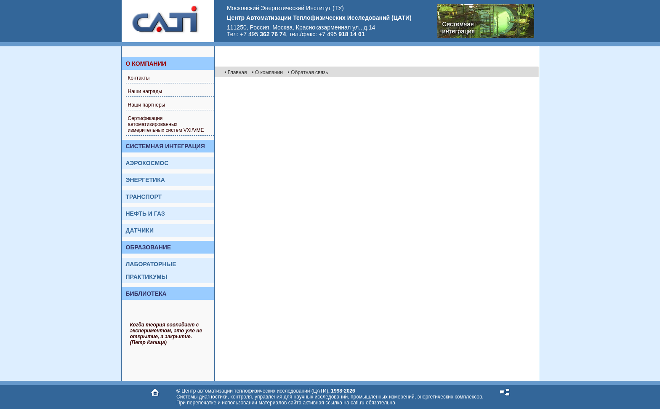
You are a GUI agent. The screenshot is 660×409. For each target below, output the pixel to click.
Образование (148, 247)
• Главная (235, 72)
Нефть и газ (145, 213)
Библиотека (146, 293)
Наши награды (145, 91)
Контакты (139, 78)
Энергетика (145, 179)
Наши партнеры (146, 105)
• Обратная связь (308, 72)
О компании (146, 63)
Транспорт (144, 196)
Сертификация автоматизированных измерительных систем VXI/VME (166, 124)
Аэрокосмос (147, 163)
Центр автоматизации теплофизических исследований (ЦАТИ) (254, 391)
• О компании (267, 72)
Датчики (140, 230)
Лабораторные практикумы (151, 270)
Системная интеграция (165, 146)
